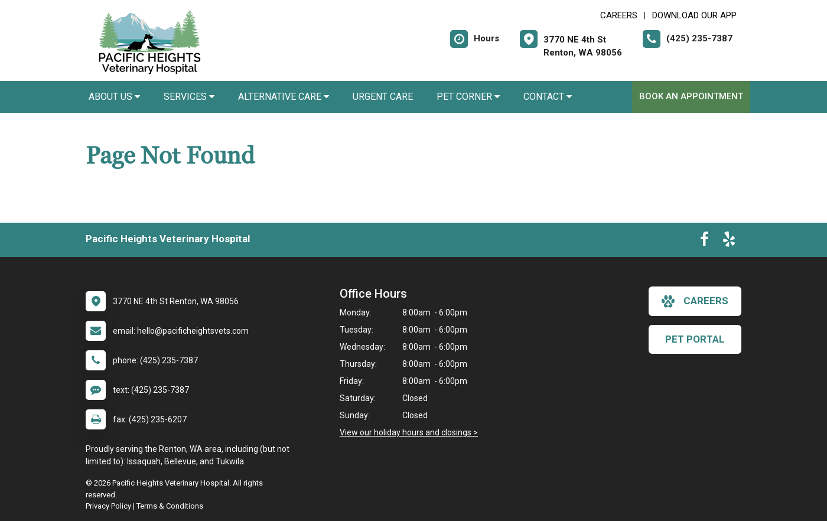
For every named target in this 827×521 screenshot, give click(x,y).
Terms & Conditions (169, 506)
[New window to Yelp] (729, 241)
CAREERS (618, 15)
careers (695, 301)
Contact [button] (547, 96)
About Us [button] (114, 96)
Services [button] (189, 96)
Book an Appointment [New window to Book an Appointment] (691, 96)
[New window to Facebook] (704, 241)
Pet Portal (695, 339)
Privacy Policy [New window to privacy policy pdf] (108, 506)
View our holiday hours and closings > (409, 432)
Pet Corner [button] (468, 96)
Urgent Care (383, 96)
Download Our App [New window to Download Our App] (694, 15)
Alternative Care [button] (283, 96)
